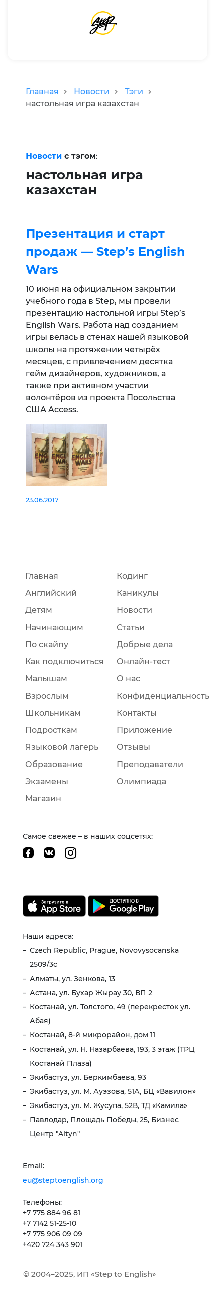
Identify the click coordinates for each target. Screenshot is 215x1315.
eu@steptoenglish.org (63, 1180)
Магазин (43, 798)
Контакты (137, 713)
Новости (92, 91)
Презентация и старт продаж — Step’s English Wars (105, 251)
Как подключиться (64, 661)
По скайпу (46, 644)
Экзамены (46, 781)
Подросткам (51, 730)
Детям (38, 610)
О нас (128, 678)
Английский (51, 593)
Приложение (144, 730)
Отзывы (133, 747)
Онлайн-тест (143, 661)
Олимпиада (141, 781)
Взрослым (47, 696)
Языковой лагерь (61, 747)
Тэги (134, 91)
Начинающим (54, 627)
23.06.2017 (42, 500)
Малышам (46, 678)
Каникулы (138, 593)
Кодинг (132, 576)
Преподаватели (150, 764)
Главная (42, 91)
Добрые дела (145, 644)
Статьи (131, 627)
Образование (54, 764)
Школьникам (53, 713)
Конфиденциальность (163, 696)
